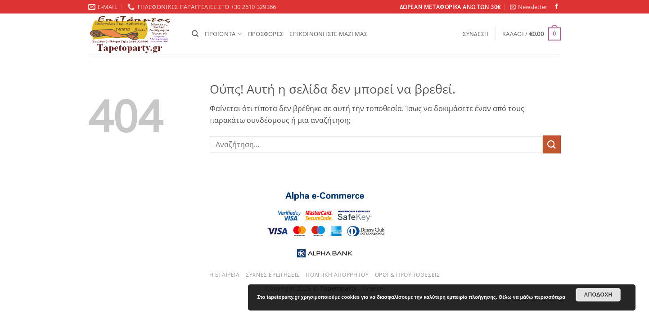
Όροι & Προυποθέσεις (407, 275)
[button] (528, 7)
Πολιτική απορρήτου (337, 275)
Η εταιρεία (224, 275)
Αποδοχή (598, 295)
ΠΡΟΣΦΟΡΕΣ (265, 34)
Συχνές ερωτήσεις (273, 275)
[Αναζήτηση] (195, 33)
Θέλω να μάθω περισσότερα (532, 297)
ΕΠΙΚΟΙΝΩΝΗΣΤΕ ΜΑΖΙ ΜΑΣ (328, 34)
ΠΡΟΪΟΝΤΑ (223, 34)
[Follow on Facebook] (556, 7)
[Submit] (552, 144)
